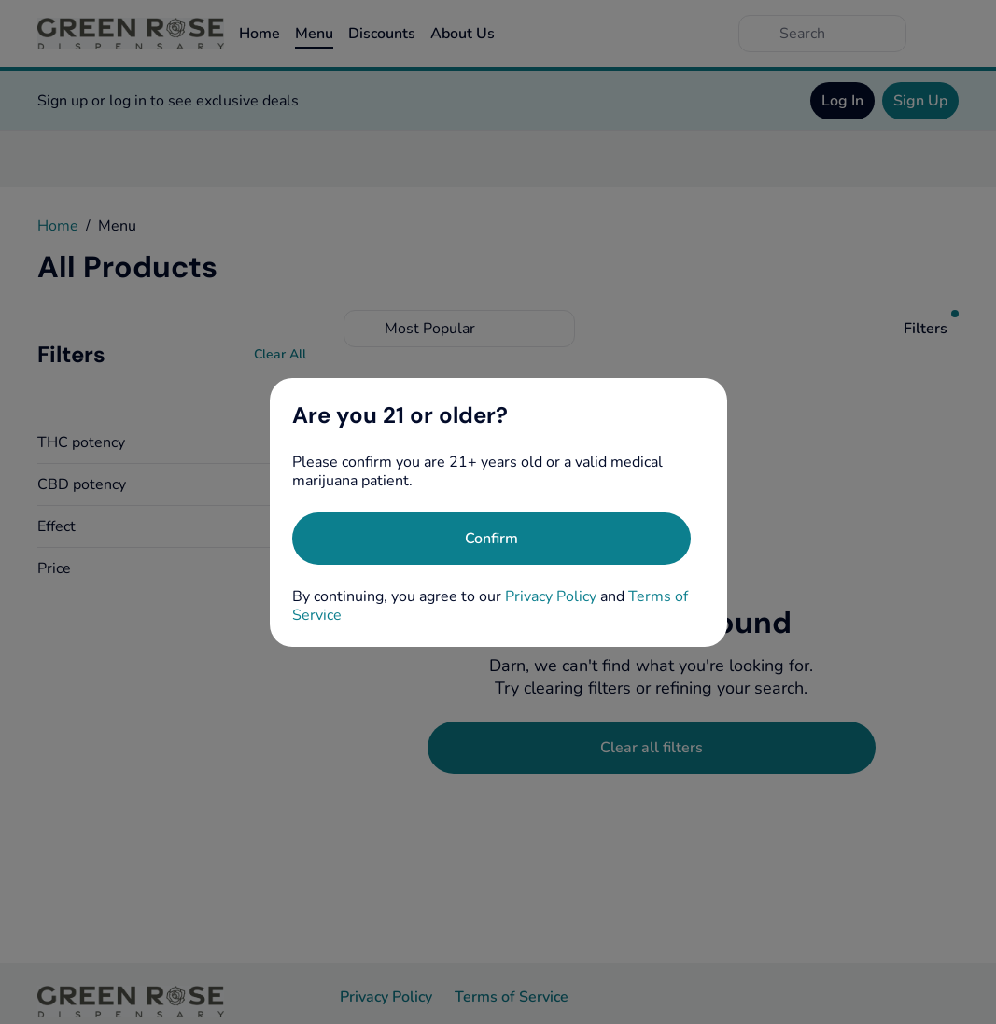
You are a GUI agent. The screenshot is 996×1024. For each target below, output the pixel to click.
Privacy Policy (550, 596)
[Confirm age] (491, 538)
